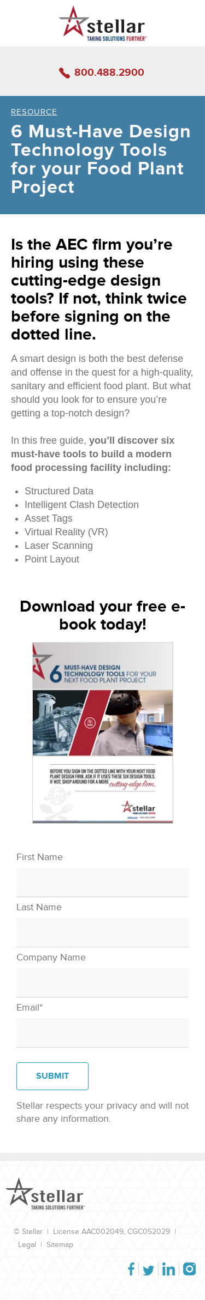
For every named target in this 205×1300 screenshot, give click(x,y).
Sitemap (59, 1244)
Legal (27, 1244)
